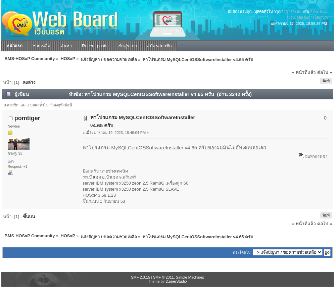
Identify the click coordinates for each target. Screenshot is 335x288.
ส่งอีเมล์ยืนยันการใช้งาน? (306, 17)
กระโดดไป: (242, 252)
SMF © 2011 (163, 277)
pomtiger (27, 118)
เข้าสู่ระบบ (292, 11)
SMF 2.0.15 (140, 277)
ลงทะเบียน (318, 11)
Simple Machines (190, 277)
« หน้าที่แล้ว (304, 72)
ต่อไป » (324, 72)
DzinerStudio (176, 281)
